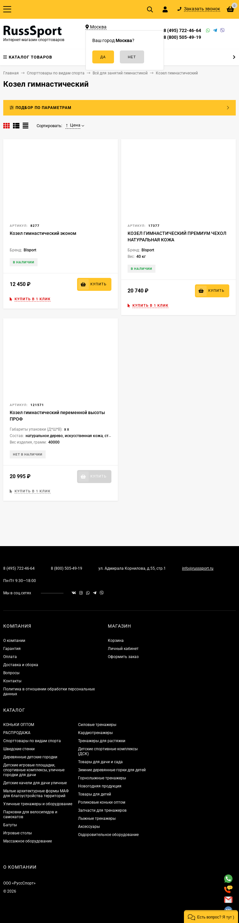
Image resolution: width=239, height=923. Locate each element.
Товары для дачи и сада (100, 762)
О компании (14, 640)
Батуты (10, 825)
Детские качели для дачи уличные (35, 783)
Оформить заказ (123, 656)
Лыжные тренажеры (97, 818)
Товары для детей (94, 794)
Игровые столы (17, 833)
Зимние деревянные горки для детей (112, 770)
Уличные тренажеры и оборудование (37, 804)
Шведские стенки (19, 749)
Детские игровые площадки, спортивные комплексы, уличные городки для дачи (33, 770)
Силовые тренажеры (97, 724)
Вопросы (11, 673)
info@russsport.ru (197, 568)
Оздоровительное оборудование (108, 834)
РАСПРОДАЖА (16, 733)
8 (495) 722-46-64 (182, 30)
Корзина (116, 640)
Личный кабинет (123, 648)
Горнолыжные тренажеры (102, 778)
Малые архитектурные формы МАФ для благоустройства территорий (36, 793)
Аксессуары (89, 826)
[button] (211, 916)
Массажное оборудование (27, 841)
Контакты (12, 681)
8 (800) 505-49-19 (182, 37)
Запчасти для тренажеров (102, 810)
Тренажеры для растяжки (101, 741)
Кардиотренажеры (95, 733)
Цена (72, 125)
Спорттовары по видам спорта (32, 741)
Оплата (10, 656)
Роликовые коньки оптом (101, 802)
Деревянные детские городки (30, 757)
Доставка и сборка (20, 665)
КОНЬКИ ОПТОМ (18, 724)
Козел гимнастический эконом (43, 233)
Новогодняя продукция (99, 786)
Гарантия (12, 648)
